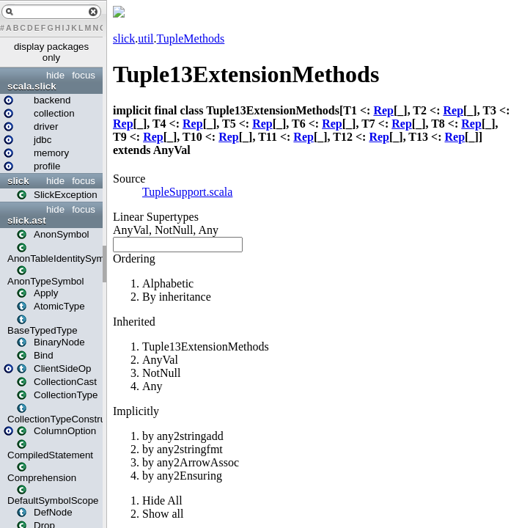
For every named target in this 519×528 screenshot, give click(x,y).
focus (83, 75)
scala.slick (31, 86)
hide (55, 75)
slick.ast (26, 220)
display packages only (51, 52)
